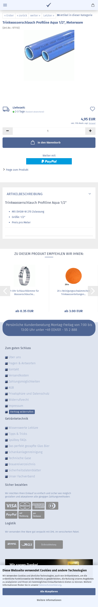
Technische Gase (19, 458)
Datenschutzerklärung (50, 585)
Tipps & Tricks (17, 434)
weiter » (35, 15)
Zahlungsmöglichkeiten (24, 381)
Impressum (15, 406)
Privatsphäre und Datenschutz (28, 393)
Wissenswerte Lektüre (23, 428)
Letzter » (48, 15)
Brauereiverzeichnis (21, 464)
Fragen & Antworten (22, 363)
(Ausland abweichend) (35, 112)
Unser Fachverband (21, 476)
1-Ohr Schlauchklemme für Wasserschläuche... (24, 292)
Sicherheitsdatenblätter (24, 470)
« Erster (9, 15)
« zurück (22, 15)
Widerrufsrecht (18, 400)
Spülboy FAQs (17, 440)
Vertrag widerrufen (21, 411)
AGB (11, 387)
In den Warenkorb (45, 142)
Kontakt (13, 369)
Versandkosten (18, 375)
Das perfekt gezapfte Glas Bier (29, 446)
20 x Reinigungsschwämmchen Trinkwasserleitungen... (73, 292)
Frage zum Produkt (17, 169)
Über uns (14, 357)
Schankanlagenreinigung (25, 452)
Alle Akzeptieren (49, 591)
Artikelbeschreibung (24, 194)
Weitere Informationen (49, 600)
